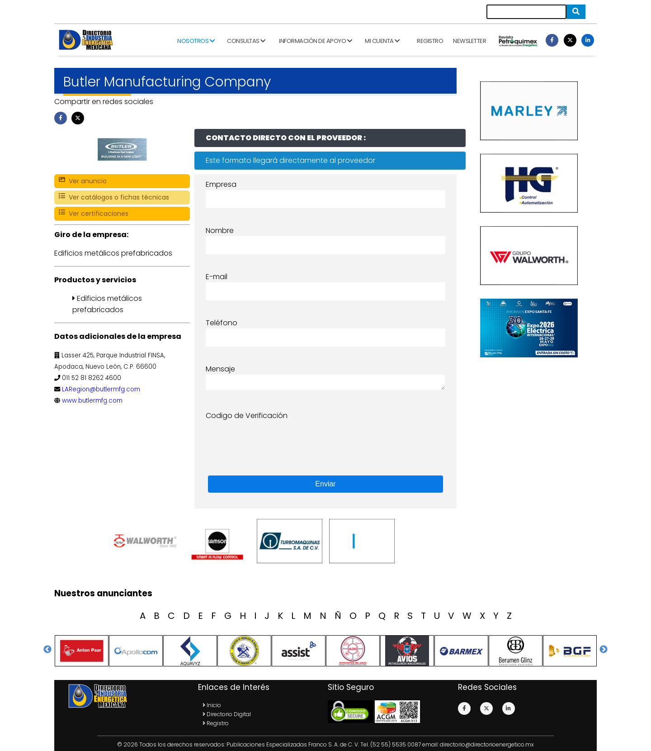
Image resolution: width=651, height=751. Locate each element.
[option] (147, 541)
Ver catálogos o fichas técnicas (114, 197)
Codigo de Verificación (247, 415)
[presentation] (274, 438)
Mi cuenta (382, 41)
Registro (430, 41)
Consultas (246, 41)
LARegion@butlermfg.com (101, 389)
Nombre (220, 230)
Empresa (221, 184)
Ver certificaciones (93, 214)
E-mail (216, 276)
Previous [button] (47, 649)
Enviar (325, 484)
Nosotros (195, 41)
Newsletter (469, 41)
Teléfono (221, 323)
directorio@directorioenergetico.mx (487, 744)
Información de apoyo (315, 41)
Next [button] (603, 649)
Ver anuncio (83, 181)
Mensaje (220, 369)
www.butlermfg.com (92, 400)
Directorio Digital (227, 714)
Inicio (212, 705)
